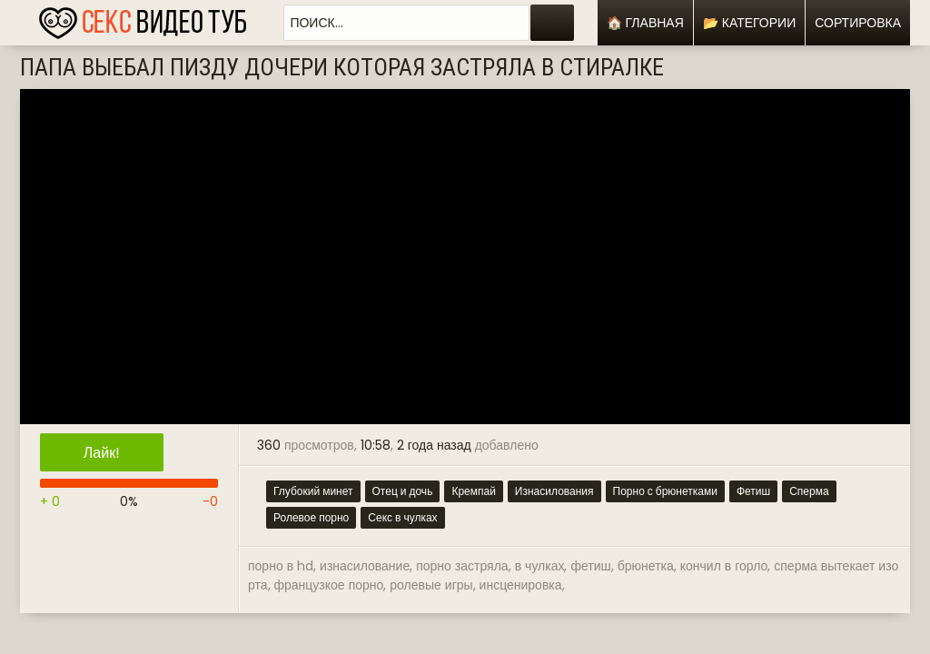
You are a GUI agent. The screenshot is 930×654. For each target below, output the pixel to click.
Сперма (808, 491)
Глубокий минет (313, 491)
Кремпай (473, 491)
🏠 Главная (645, 23)
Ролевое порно (311, 517)
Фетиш (753, 491)
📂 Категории (749, 23)
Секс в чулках (402, 517)
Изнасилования (554, 491)
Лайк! (102, 452)
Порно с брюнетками (665, 491)
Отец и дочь (402, 491)
